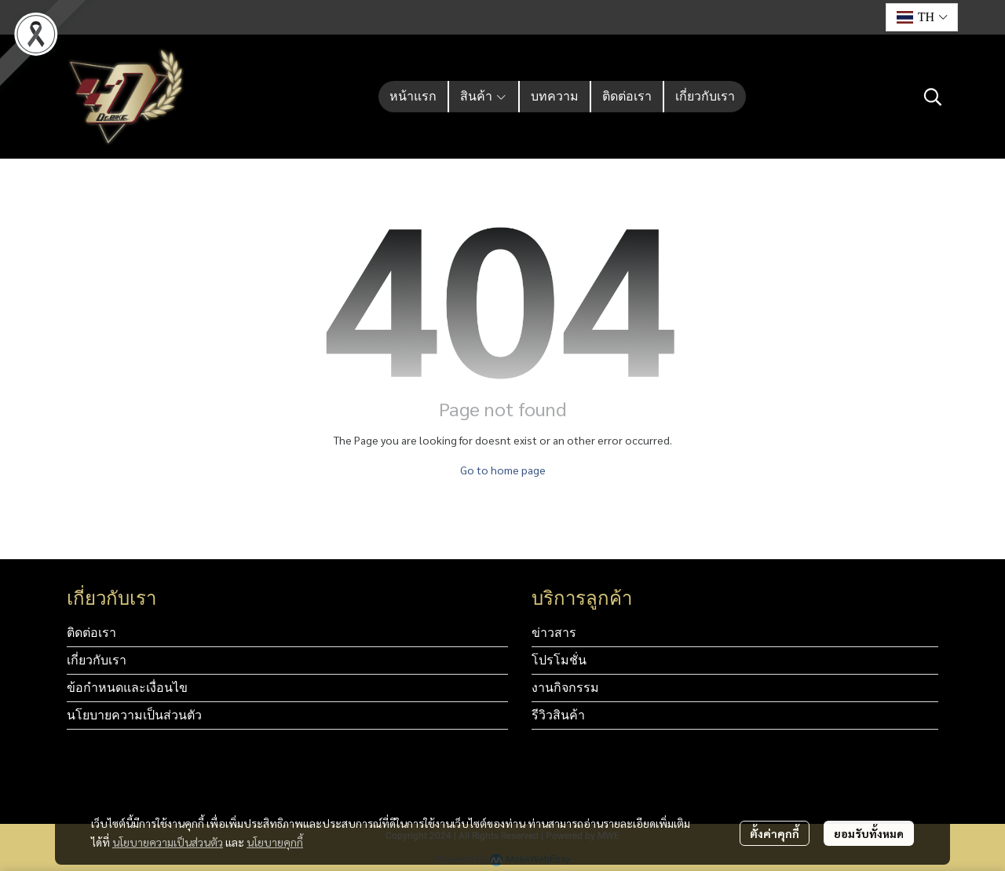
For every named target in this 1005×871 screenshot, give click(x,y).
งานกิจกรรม (565, 687)
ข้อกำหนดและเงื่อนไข (127, 687)
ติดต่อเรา (91, 632)
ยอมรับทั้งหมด (869, 833)
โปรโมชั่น (559, 660)
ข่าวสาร (554, 632)
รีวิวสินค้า (558, 715)
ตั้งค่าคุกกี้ (774, 833)
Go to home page (503, 470)
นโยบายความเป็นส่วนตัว (167, 842)
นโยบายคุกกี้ (275, 842)
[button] (922, 17)
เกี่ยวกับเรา (96, 660)
